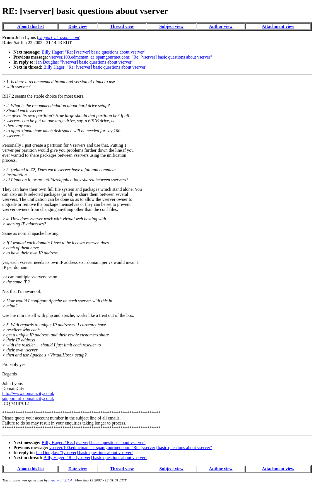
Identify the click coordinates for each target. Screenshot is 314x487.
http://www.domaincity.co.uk (28, 393)
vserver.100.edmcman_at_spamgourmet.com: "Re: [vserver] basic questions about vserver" (130, 57)
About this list (30, 26)
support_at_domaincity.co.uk (28, 398)
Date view (77, 26)
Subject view (171, 26)
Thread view (122, 26)
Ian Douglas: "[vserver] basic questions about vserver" (84, 62)
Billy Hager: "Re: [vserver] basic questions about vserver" (94, 52)
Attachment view (278, 26)
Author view (221, 26)
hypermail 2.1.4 (60, 480)
